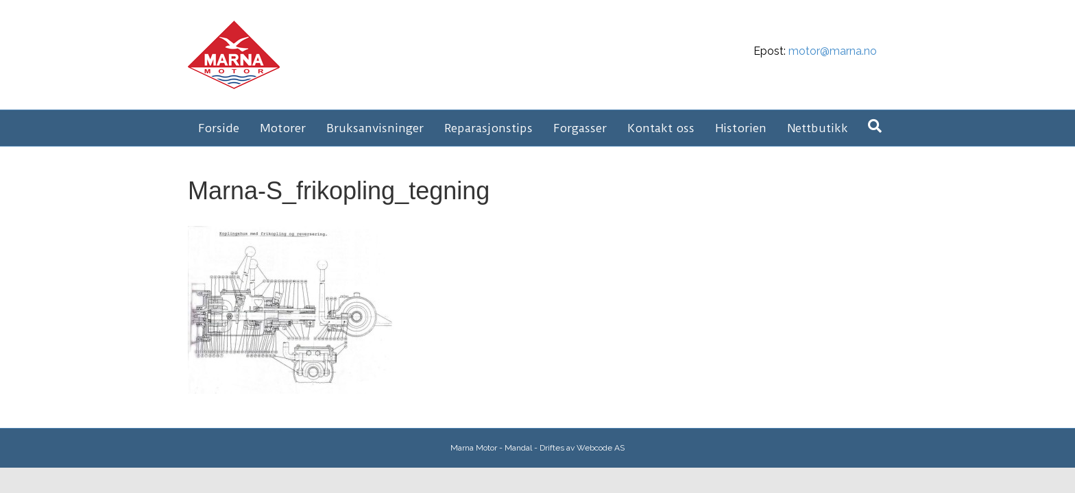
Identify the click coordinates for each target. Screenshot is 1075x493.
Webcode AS (601, 448)
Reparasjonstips (488, 128)
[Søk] (874, 126)
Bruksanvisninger (375, 128)
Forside (218, 128)
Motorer (283, 128)
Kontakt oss (660, 128)
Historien (740, 128)
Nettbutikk (817, 128)
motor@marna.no (832, 51)
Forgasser (580, 128)
